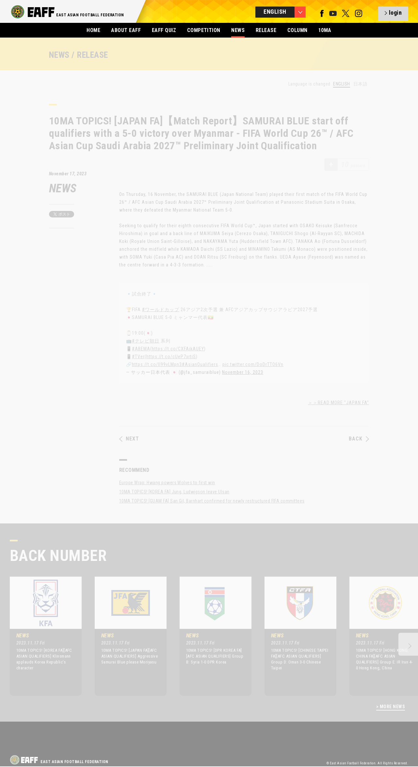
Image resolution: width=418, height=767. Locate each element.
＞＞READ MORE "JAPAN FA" (338, 402)
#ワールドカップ (160, 309)
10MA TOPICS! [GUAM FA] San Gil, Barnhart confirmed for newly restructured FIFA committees (212, 500)
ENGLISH (341, 84)
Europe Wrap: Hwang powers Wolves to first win (167, 482)
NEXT (129, 438)
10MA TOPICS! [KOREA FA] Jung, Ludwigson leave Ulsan (174, 491)
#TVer (138, 356)
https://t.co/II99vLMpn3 (157, 364)
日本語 (360, 84)
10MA (324, 30)
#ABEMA (141, 348)
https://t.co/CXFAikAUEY (178, 348)
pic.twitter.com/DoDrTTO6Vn (252, 364)
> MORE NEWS (390, 706)
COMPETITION (203, 30)
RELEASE (266, 30)
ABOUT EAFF (126, 30)
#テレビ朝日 (145, 341)
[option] (41, 636)
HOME (93, 30)
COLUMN (297, 30)
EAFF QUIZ (164, 30)
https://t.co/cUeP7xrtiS (171, 356)
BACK (359, 438)
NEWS (238, 30)
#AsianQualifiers (200, 364)
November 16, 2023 (242, 372)
